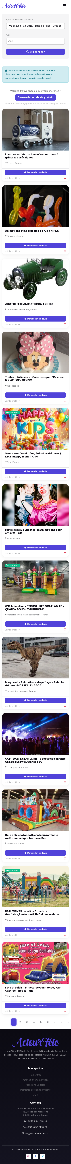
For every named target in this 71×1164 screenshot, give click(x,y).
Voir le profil (12, 178)
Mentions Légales (35, 1084)
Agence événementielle (36, 1079)
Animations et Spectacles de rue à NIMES (32, 230)
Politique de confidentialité (35, 1089)
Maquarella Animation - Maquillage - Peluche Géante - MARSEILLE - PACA (34, 684)
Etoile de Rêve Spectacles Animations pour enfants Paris (33, 531)
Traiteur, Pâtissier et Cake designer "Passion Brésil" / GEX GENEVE (34, 379)
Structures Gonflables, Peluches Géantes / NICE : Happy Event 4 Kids (33, 455)
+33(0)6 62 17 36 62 (36, 1121)
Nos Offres (36, 1074)
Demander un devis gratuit (35, 97)
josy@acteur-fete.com (37, 1133)
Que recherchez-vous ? (19, 19)
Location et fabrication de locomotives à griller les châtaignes (31, 156)
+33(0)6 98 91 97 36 (37, 1127)
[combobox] (33, 41)
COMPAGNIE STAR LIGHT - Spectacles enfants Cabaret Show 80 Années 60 (35, 760)
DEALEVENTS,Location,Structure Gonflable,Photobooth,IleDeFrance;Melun (32, 913)
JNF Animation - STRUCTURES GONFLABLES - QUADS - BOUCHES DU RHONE (34, 608)
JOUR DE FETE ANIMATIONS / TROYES (29, 304)
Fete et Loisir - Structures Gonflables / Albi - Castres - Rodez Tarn (34, 989)
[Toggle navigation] (64, 5)
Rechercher (35, 51)
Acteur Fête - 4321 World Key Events (39, 1149)
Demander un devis (35, 172)
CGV (35, 1094)
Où (8, 34)
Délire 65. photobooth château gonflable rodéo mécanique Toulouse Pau (31, 836)
